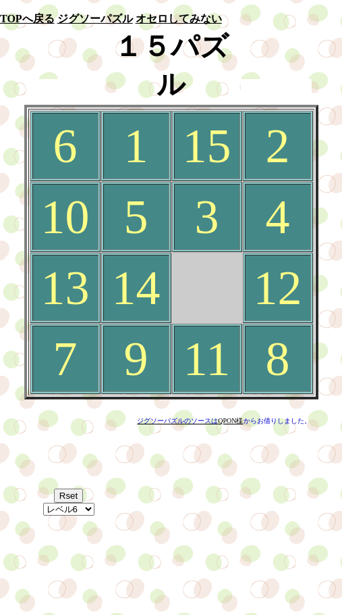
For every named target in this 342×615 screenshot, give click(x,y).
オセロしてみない (179, 18)
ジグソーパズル (95, 18)
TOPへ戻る (27, 18)
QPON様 (230, 420)
